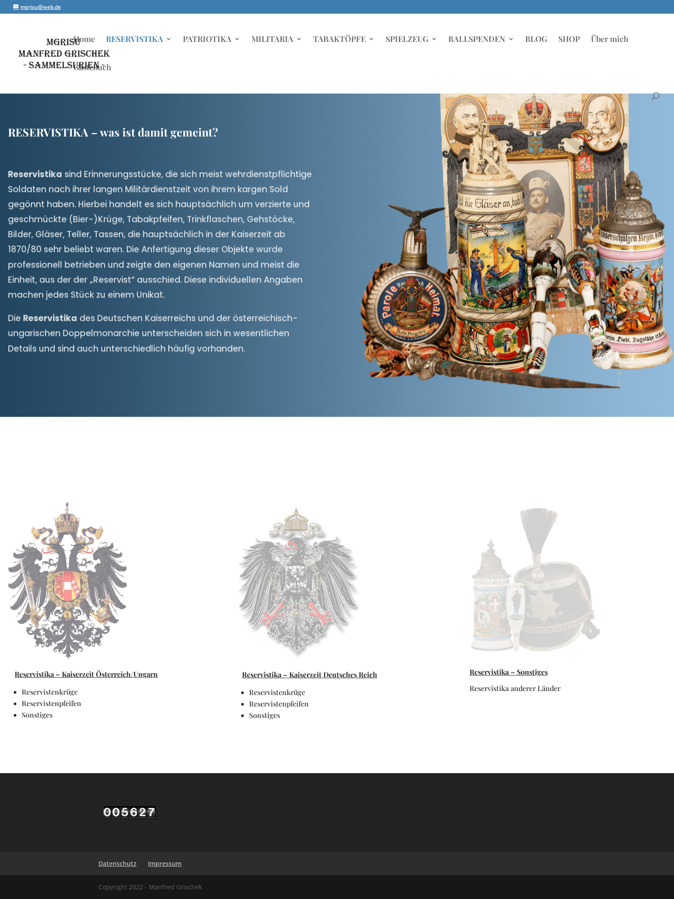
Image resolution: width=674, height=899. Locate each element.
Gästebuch (92, 68)
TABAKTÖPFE (339, 40)
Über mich (610, 40)
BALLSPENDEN (476, 40)
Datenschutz (117, 863)
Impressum (165, 863)
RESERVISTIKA (134, 40)
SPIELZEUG (407, 40)
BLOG (536, 40)
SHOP (569, 40)
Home (84, 40)
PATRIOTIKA (207, 40)
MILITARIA (272, 40)
